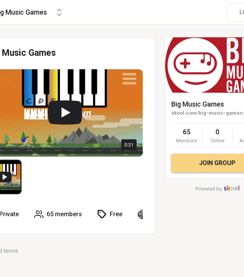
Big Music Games (197, 104)
